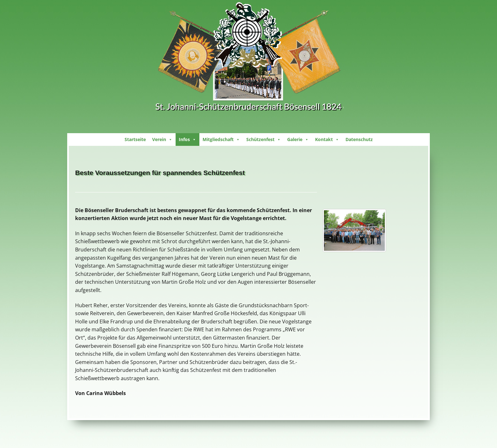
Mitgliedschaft (221, 139)
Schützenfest (263, 139)
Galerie (298, 139)
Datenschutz (359, 139)
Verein (162, 139)
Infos (187, 139)
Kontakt (327, 139)
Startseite (135, 139)
